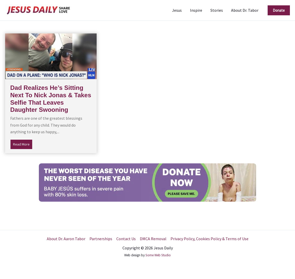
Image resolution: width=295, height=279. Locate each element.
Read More (22, 144)
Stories (216, 10)
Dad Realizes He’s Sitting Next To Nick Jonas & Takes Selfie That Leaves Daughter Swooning (50, 98)
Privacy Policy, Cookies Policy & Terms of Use (209, 238)
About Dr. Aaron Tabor (66, 238)
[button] (279, 10)
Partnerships (100, 238)
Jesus (177, 10)
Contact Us (126, 238)
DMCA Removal (153, 238)
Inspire (196, 10)
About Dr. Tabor (244, 10)
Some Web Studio (158, 255)
